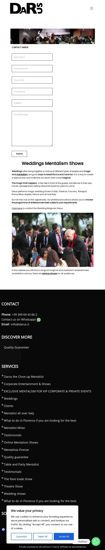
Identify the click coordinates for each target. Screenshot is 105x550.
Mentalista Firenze (16, 449)
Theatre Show (13, 485)
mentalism (21, 174)
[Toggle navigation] (91, 8)
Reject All (42, 536)
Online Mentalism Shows (21, 442)
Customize (21, 536)
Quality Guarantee (16, 346)
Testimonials (13, 434)
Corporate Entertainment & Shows (27, 383)
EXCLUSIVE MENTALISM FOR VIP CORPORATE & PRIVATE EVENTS (47, 390)
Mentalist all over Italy (19, 412)
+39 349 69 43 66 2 (24, 314)
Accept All (64, 536)
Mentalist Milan (14, 427)
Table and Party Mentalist (21, 463)
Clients (8, 405)
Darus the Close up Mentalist (24, 376)
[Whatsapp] (95, 541)
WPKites (64, 545)
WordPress (46, 545)
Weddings (11, 398)
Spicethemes (77, 545)
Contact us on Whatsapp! (21, 319)
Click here (17, 207)
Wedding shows (15, 493)
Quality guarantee (16, 456)
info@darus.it (20, 323)
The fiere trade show (18, 478)
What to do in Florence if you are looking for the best (40, 420)
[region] (42, 524)
